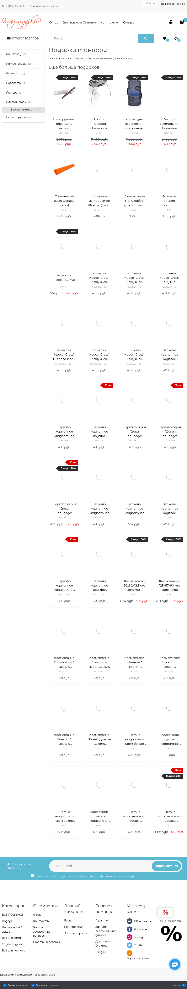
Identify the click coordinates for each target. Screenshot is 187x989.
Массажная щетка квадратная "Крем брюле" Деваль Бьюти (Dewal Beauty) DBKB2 (169, 739)
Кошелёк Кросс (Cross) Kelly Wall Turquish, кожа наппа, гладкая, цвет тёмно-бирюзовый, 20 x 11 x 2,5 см (99, 354)
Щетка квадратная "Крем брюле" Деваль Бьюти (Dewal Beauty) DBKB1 (134, 739)
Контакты (109, 22)
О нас (53, 22)
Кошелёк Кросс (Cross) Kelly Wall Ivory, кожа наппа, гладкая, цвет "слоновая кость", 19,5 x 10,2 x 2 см (169, 277)
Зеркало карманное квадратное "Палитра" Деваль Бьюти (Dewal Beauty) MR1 (134, 508)
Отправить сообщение (44, 6)
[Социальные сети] (174, 964)
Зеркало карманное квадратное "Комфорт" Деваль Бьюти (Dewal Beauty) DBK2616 (64, 431)
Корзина (176, 985)
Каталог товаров (24, 38)
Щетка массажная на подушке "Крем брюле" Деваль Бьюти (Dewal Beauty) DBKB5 (134, 816)
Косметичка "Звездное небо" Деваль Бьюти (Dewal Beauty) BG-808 (99, 662)
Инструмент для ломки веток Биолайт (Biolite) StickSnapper (64, 123)
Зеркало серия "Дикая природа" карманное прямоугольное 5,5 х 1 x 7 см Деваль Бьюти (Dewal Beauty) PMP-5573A (135, 431)
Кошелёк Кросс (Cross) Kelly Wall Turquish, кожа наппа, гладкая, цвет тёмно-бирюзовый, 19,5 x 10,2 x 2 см (134, 354)
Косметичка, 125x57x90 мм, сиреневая (169, 585)
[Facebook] (129, 929)
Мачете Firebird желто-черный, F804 (169, 200)
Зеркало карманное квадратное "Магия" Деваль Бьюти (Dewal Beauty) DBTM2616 (64, 585)
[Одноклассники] (129, 953)
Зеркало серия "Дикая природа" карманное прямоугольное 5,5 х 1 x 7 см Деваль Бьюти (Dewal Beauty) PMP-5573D (65, 508)
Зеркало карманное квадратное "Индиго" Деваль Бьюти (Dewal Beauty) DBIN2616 (99, 508)
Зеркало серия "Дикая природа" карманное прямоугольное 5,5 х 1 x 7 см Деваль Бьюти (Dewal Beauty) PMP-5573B (170, 431)
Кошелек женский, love (64, 278)
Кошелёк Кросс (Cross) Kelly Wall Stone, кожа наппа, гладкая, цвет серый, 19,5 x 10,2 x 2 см (134, 277)
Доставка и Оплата (79, 22)
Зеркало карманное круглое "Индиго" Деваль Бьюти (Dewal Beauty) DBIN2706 (169, 354)
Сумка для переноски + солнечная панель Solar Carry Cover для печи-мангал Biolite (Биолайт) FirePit (134, 123)
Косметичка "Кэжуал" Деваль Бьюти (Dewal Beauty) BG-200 (169, 662)
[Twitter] (129, 945)
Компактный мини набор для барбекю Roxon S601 (134, 200)
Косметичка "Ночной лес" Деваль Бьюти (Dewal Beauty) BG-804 (64, 662)
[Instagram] (129, 937)
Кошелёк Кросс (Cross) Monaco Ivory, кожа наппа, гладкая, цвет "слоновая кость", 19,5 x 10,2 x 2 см (64, 354)
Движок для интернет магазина (23, 974)
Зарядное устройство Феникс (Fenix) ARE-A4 (99, 200)
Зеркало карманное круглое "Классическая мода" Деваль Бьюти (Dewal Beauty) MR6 (169, 508)
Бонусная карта (169, 921)
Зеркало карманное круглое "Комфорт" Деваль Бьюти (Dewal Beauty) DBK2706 (99, 431)
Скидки (129, 22)
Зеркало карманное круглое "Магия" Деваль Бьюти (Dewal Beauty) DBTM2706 (99, 585)
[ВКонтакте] (129, 922)
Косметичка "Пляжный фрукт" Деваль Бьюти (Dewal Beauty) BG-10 (134, 662)
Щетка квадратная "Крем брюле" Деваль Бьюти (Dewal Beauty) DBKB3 (64, 816)
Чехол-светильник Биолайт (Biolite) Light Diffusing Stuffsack (169, 123)
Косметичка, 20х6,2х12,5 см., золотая (134, 585)
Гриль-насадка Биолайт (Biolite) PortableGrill (99, 123)
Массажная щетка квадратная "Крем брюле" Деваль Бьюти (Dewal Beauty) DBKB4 (99, 816)
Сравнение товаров (47, 985)
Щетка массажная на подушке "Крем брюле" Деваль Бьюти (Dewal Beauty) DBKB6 (169, 816)
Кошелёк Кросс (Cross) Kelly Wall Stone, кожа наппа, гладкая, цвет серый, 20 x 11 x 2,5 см (99, 277)
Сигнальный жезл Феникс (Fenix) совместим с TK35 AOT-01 (64, 200)
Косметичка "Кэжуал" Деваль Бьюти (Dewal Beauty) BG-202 (64, 739)
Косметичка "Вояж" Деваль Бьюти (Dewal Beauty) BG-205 (99, 739)
